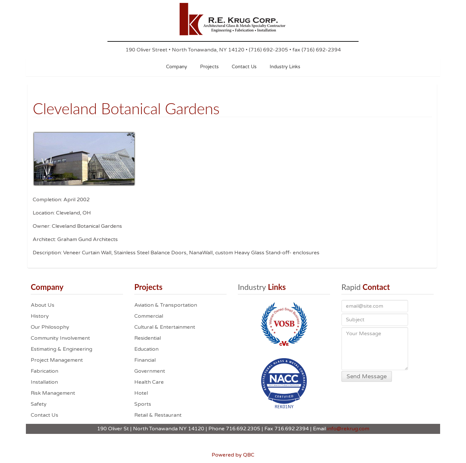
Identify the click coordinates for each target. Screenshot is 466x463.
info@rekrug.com (348, 428)
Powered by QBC (233, 455)
